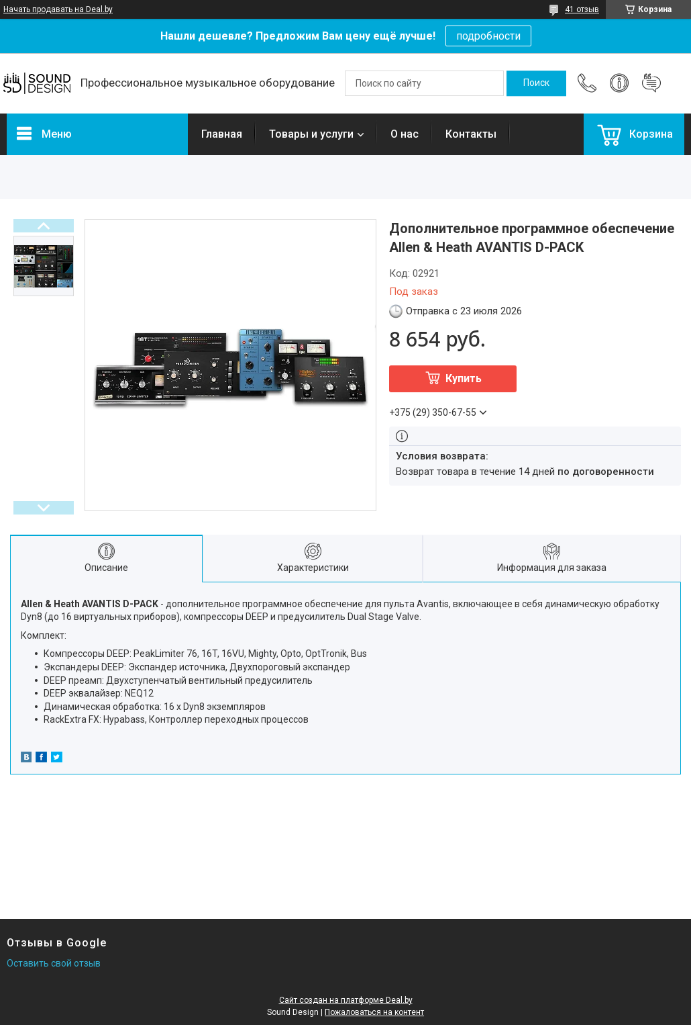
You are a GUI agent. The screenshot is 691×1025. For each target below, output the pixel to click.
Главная (221, 134)
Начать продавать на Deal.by (58, 9)
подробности (488, 36)
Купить (463, 378)
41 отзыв (582, 9)
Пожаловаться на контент (374, 1012)
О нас (404, 134)
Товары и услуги (311, 134)
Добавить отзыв (651, 83)
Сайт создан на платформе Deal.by (346, 1000)
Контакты (470, 134)
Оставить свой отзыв (54, 963)
